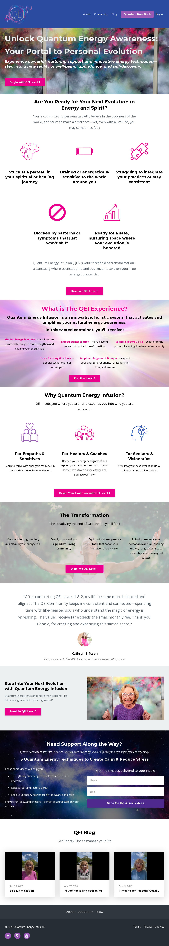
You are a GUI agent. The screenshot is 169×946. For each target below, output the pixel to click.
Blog (114, 14)
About (86, 14)
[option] (84, 625)
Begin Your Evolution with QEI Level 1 (84, 493)
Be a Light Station (21, 890)
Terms (135, 927)
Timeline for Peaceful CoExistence (142, 890)
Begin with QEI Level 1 (25, 82)
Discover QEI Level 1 (84, 291)
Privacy (147, 927)
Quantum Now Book (137, 14)
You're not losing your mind (83, 890)
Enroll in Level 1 (84, 378)
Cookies (159, 927)
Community (101, 14)
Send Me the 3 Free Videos (125, 803)
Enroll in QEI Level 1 (23, 711)
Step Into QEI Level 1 (84, 568)
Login (159, 14)
